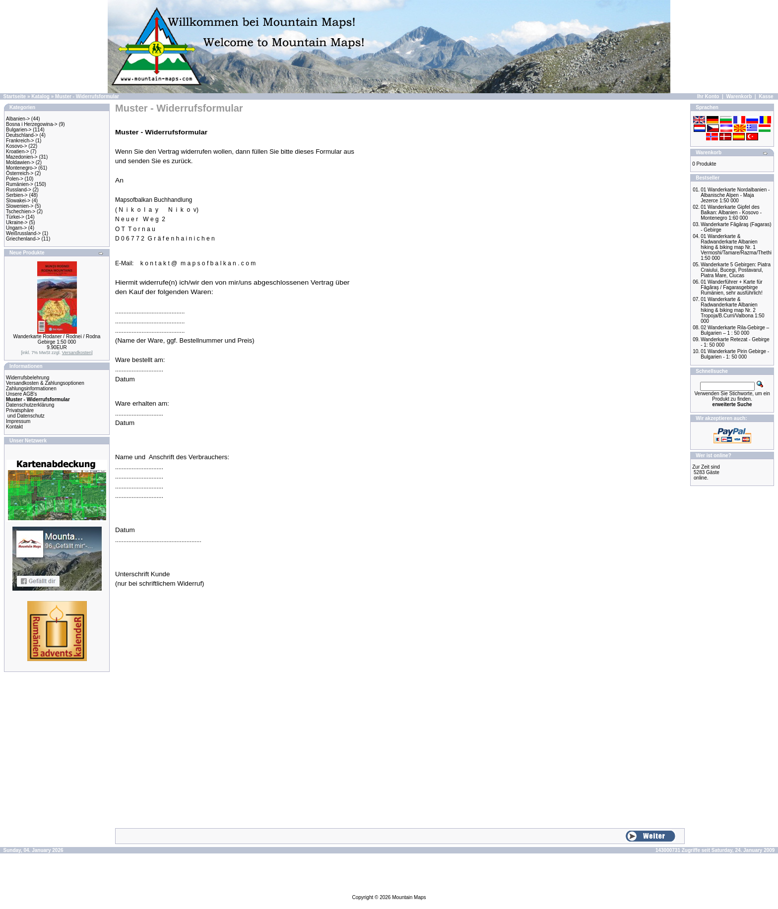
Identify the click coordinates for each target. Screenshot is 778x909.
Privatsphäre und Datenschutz (25, 413)
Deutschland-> (22, 135)
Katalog (40, 96)
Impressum (18, 421)
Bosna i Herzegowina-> (32, 124)
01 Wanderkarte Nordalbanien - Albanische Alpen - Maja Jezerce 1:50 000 (735, 195)
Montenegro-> (21, 168)
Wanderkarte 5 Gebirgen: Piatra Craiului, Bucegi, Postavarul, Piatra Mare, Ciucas (736, 270)
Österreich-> (19, 173)
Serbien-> (17, 195)
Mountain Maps (409, 897)
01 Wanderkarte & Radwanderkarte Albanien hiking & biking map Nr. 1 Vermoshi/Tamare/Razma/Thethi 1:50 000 (736, 247)
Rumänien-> (19, 184)
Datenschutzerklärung (30, 405)
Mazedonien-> (22, 157)
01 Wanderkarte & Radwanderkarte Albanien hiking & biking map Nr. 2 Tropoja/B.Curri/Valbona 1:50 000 (732, 310)
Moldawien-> (20, 162)
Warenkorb (739, 96)
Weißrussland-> (23, 233)
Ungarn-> (16, 228)
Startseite (14, 96)
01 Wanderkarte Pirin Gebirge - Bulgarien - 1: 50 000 (735, 354)
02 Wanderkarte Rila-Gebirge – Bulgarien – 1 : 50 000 (735, 330)
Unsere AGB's (21, 394)
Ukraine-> (17, 222)
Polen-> (14, 179)
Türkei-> (15, 217)
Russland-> (18, 189)
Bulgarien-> (18, 129)
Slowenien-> (19, 206)
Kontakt (14, 426)
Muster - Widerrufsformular (87, 96)
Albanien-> (18, 118)
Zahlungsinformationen (31, 388)
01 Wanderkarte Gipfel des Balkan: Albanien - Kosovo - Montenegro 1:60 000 (731, 212)
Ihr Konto (708, 96)
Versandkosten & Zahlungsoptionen (45, 383)
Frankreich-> (20, 140)
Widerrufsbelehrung (27, 377)
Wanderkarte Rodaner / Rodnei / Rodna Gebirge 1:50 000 (57, 339)
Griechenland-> (23, 239)
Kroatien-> (17, 151)
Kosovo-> (16, 146)
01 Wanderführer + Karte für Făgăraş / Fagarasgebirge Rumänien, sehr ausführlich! (732, 287)
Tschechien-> (20, 211)
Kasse (766, 96)
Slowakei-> (18, 200)
